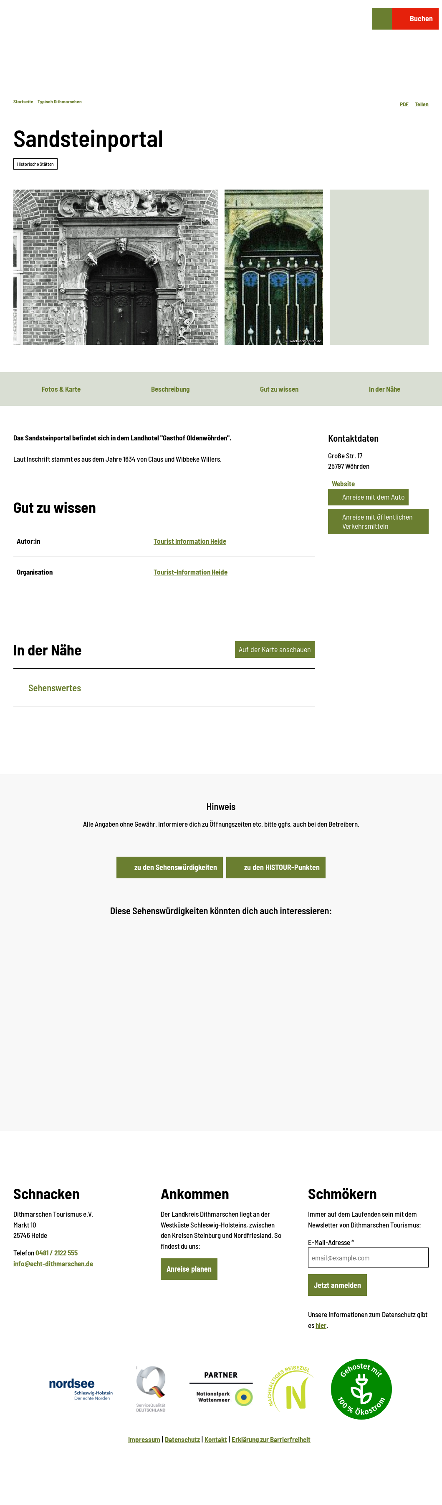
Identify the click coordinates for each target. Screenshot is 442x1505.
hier (321, 1325)
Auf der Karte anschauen (275, 649)
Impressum (144, 1439)
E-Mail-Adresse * (331, 1242)
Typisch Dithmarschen (60, 101)
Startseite (23, 101)
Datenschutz (182, 1439)
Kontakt (216, 1439)
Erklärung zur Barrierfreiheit (271, 1439)
